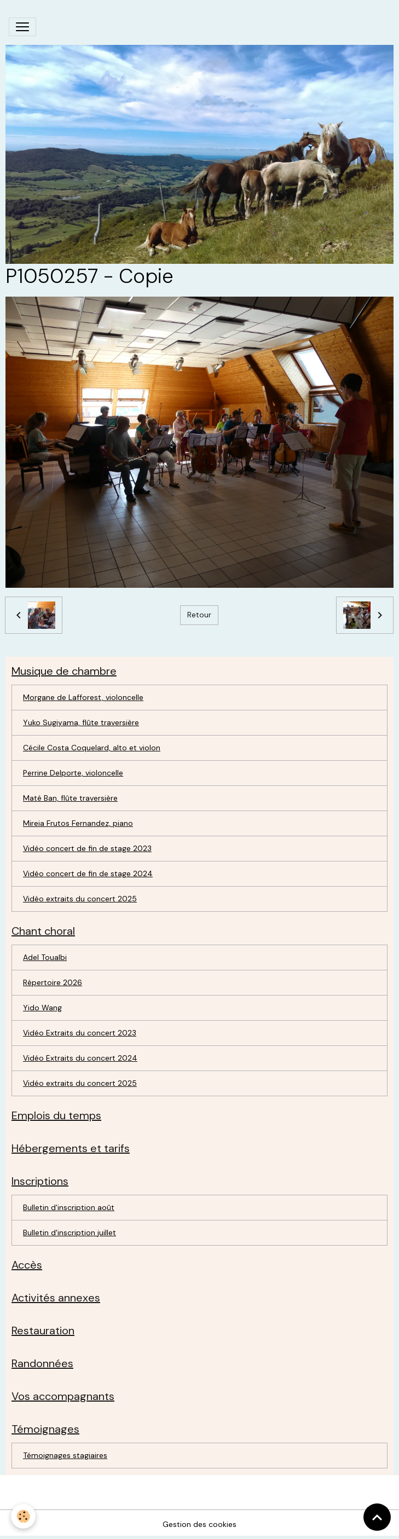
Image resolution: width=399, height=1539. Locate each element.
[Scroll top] (377, 1517)
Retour (199, 615)
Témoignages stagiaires (65, 1455)
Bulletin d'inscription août (68, 1207)
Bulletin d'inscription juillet (69, 1232)
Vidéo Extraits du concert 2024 (80, 1058)
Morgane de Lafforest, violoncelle (83, 697)
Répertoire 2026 (52, 982)
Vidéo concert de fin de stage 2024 (88, 873)
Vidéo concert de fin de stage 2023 (87, 848)
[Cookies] (23, 1516)
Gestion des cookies (199, 1524)
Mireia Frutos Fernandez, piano (78, 823)
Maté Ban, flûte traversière (70, 798)
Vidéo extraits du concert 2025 (80, 899)
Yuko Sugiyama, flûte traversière (81, 722)
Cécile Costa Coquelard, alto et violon (91, 748)
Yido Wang (42, 1007)
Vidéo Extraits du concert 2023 (79, 1033)
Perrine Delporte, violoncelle (73, 773)
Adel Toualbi (45, 957)
